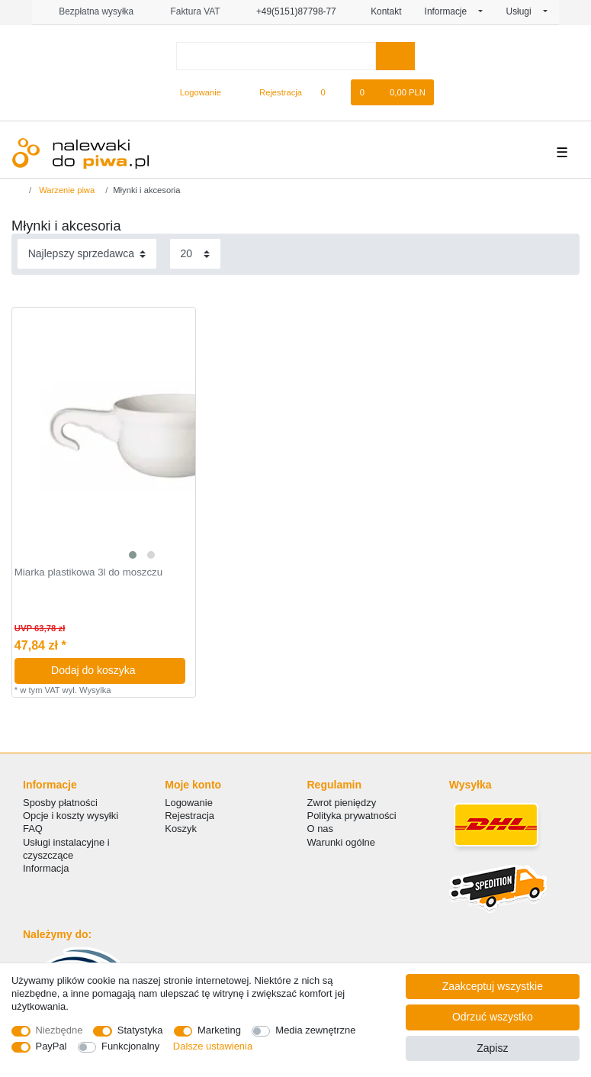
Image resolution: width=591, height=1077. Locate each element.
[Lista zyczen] (330, 92)
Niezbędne (59, 1030)
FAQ (33, 828)
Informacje (451, 11)
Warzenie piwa (66, 190)
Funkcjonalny (130, 1046)
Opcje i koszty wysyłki (70, 815)
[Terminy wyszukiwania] (276, 56)
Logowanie (189, 802)
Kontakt (380, 11)
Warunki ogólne (341, 842)
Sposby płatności (60, 802)
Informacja (46, 868)
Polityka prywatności (352, 815)
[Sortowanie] (87, 254)
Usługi (523, 11)
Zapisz (492, 1048)
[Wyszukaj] (395, 56)
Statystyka (140, 1030)
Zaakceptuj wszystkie (492, 986)
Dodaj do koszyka (112, 670)
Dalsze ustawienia (212, 1046)
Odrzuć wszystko (492, 1017)
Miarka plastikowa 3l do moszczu (88, 572)
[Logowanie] (194, 92)
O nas (320, 828)
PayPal (51, 1046)
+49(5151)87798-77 (289, 11)
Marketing (219, 1030)
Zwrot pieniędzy (342, 802)
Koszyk (181, 828)
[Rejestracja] (271, 92)
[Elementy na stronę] (195, 254)
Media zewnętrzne (315, 1030)
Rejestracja (189, 815)
